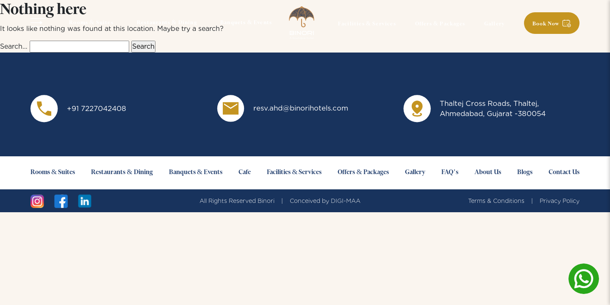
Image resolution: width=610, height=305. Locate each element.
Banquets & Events (246, 22)
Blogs (524, 172)
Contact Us (564, 172)
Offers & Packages (440, 24)
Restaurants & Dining (167, 22)
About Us (487, 172)
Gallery (494, 24)
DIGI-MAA (345, 200)
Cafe (244, 172)
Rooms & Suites (91, 22)
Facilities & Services (367, 24)
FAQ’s (449, 172)
